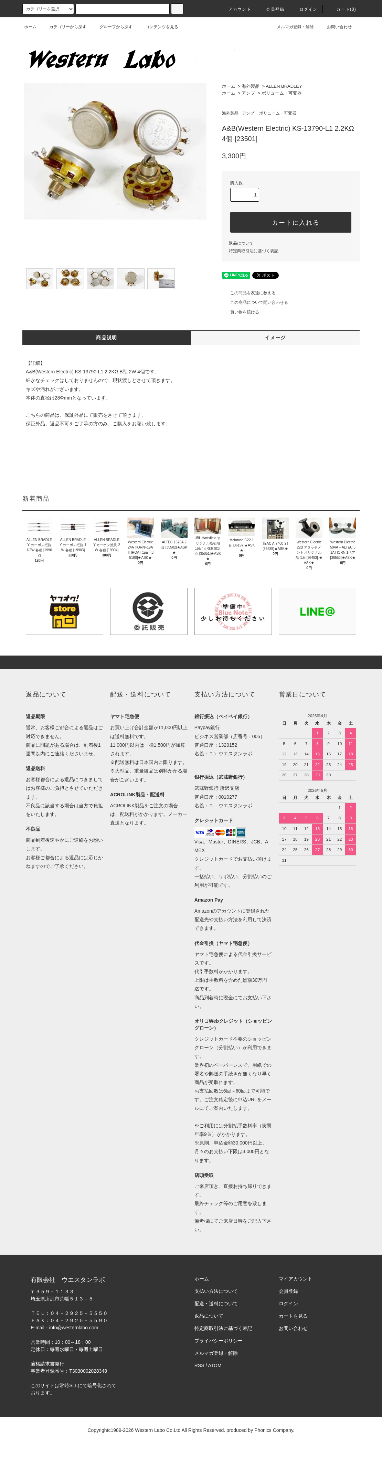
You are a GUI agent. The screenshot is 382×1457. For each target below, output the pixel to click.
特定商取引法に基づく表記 (253, 250)
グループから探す (111, 26)
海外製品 (250, 86)
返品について (241, 243)
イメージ (275, 337)
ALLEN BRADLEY (284, 86)
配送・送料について (216, 1303)
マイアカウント (295, 1278)
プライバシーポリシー (218, 1340)
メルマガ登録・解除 (291, 26)
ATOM (215, 1365)
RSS (199, 1365)
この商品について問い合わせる (255, 302)
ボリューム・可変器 (282, 93)
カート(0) (342, 9)
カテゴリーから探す (63, 26)
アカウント (235, 9)
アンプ (248, 93)
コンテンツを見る (157, 26)
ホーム (30, 26)
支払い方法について (216, 1291)
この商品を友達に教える (249, 292)
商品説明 (106, 337)
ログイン (304, 9)
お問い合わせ (335, 26)
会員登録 (271, 9)
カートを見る (293, 1316)
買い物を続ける (240, 312)
